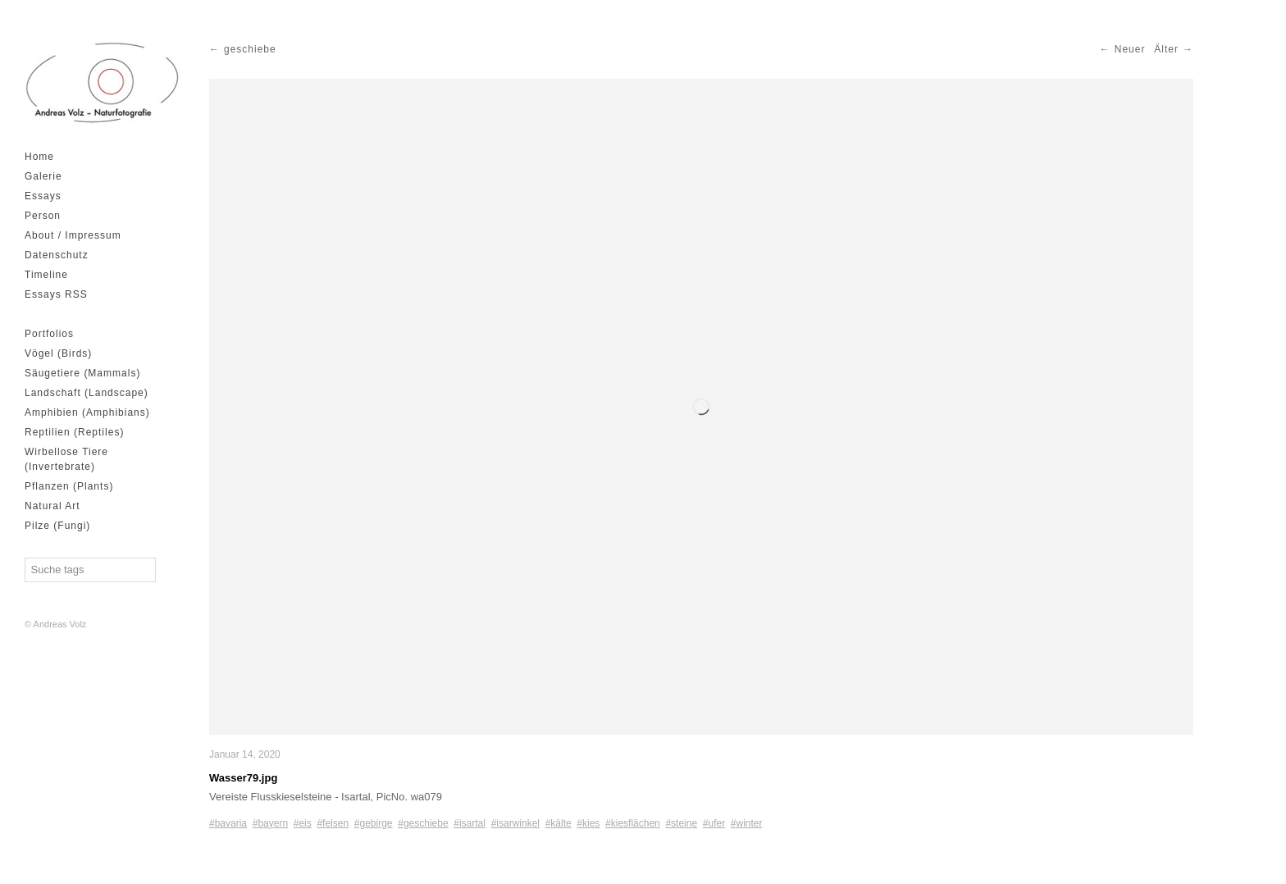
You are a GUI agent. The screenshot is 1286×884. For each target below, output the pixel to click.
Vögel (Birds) (58, 353)
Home (39, 156)
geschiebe (250, 49)
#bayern (270, 823)
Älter (1166, 49)
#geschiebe (423, 823)
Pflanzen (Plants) (69, 486)
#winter (747, 823)
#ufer (714, 823)
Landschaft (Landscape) (86, 393)
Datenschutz (57, 255)
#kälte (558, 823)
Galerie (43, 176)
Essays (43, 196)
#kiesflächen (632, 823)
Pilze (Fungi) (57, 525)
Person (43, 215)
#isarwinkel (515, 823)
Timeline (46, 274)
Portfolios (49, 333)
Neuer (1130, 49)
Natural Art (52, 506)
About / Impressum (73, 235)
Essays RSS (56, 294)
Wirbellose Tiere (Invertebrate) (66, 459)
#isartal (470, 823)
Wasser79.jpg (243, 778)
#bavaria (228, 823)
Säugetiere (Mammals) (82, 373)
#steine (681, 823)
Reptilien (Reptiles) (74, 432)
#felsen (333, 823)
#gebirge (373, 823)
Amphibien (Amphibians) (87, 412)
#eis (303, 823)
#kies (588, 823)
